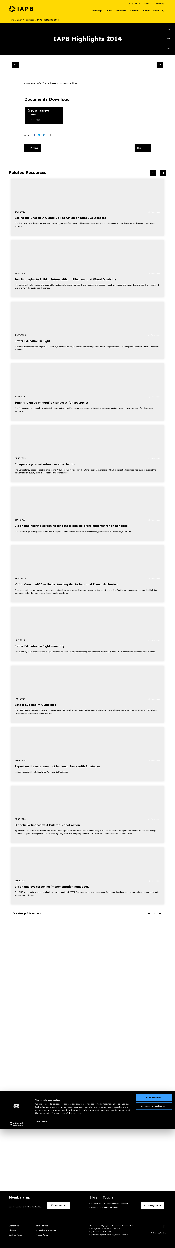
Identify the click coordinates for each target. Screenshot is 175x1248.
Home (11, 20)
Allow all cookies (154, 1216)
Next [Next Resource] (142, 148)
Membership (160, 4)
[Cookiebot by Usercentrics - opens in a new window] (16, 1243)
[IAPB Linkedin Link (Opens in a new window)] (136, 4)
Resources (29, 20)
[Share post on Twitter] (40, 136)
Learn (105, 10)
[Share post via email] (50, 136)
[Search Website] (163, 11)
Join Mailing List (152, 1206)
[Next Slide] (160, 65)
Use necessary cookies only (153, 1225)
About (145, 10)
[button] (147, 4)
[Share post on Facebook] (36, 136)
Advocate (118, 10)
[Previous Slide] (15, 65)
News (156, 10)
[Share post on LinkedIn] (45, 136)
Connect (132, 10)
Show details (41, 1240)
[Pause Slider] (154, 914)
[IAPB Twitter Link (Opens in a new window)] (129, 4)
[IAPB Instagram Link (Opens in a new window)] (139, 4)
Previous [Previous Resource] (32, 148)
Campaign (92, 10)
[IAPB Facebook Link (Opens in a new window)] (133, 4)
